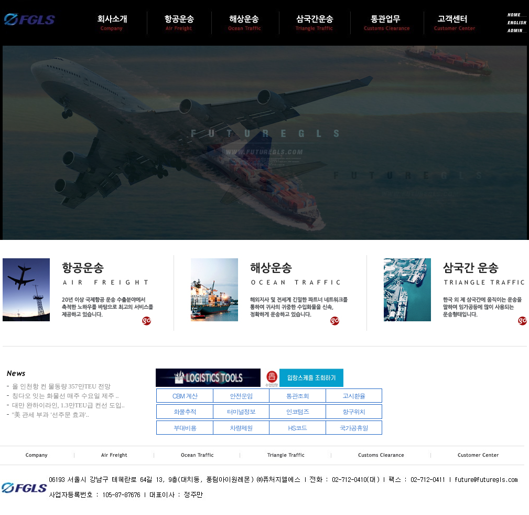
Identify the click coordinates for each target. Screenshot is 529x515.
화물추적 (185, 411)
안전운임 (241, 395)
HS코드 (297, 427)
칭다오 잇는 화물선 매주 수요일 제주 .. (65, 396)
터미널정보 (241, 411)
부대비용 (185, 427)
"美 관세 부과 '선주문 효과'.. (50, 414)
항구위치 (353, 411)
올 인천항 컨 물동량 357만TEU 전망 (61, 386)
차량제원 (241, 427)
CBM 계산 (184, 395)
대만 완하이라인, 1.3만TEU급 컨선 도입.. (68, 405)
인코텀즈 (297, 411)
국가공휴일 (354, 427)
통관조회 (297, 395)
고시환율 (353, 395)
